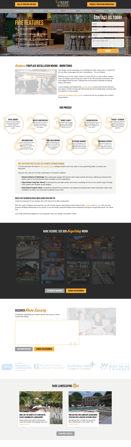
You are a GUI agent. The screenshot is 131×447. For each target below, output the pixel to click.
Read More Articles (65, 433)
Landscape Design (22, 11)
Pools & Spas (39, 11)
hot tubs (98, 205)
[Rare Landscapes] (62, 7)
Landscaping (70, 11)
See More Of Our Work (54, 290)
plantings (88, 205)
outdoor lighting (87, 87)
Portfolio (100, 11)
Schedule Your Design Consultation (101, 4)
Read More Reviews (23, 349)
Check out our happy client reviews (70, 95)
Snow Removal (86, 11)
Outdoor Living (54, 11)
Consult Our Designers (76, 290)
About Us (112, 11)
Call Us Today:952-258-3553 (26, 4)
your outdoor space (47, 166)
